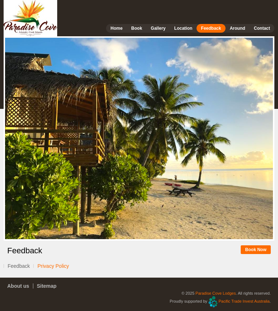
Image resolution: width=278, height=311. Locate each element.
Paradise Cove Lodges (215, 293)
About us (18, 286)
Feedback (19, 266)
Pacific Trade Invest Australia (244, 301)
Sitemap (46, 286)
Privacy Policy (53, 266)
